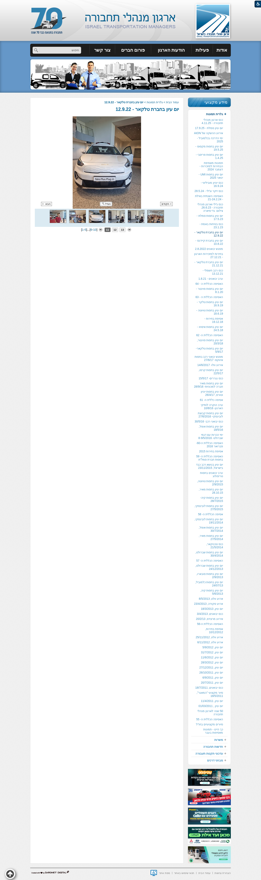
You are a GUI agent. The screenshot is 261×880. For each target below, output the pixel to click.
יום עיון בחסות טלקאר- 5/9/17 (209, 350)
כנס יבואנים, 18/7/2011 (209, 687)
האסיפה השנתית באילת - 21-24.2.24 (209, 197)
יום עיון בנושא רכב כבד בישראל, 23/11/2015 (209, 466)
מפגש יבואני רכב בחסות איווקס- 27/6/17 (209, 358)
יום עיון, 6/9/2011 (212, 677)
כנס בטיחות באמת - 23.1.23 (211, 225)
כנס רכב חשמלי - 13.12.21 (213, 272)
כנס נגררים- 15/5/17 (211, 378)
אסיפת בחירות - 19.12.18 (213, 320)
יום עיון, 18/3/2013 (212, 608)
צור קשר (102, 50)
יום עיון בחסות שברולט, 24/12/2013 (209, 567)
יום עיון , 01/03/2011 (211, 706)
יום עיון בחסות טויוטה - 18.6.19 (209, 312)
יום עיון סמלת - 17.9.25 (209, 128)
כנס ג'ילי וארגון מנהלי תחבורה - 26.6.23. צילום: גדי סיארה (210, 207)
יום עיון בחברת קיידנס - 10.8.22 (209, 242)
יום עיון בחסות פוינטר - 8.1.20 (209, 290)
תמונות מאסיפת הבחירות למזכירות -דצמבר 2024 (211, 166)
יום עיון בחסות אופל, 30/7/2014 (211, 529)
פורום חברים (133, 50)
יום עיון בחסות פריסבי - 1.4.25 (209, 156)
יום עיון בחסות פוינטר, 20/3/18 (210, 342)
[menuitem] (222, 50)
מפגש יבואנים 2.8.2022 (209, 248)
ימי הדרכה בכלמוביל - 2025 (210, 140)
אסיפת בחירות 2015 (211, 451)
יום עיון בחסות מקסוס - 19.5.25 (209, 148)
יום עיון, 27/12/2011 (211, 667)
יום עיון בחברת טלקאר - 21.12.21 (208, 264)
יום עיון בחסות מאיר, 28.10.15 (211, 491)
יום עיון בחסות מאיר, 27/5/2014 (211, 537)
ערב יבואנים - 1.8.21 (210, 278)
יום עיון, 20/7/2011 (212, 682)
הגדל (106, 203)
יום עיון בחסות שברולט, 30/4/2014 (209, 554)
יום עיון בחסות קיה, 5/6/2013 (211, 592)
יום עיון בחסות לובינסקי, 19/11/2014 (209, 521)
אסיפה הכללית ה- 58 (210, 514)
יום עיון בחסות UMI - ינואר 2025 (211, 176)
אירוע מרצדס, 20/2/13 (209, 618)
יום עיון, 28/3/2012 (212, 662)
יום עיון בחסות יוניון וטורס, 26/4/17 (212, 393)
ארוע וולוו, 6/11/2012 (210, 642)
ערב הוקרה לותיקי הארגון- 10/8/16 (212, 406)
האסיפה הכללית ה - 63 (209, 297)
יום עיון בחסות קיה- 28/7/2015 (211, 499)
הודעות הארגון (171, 50)
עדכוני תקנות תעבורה (209, 753)
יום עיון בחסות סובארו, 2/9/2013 (209, 575)
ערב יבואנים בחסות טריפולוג (211, 474)
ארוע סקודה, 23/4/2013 (208, 603)
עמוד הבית (172, 102)
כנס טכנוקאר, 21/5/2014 (214, 545)
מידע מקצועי (215, 102)
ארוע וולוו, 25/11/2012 (209, 637)
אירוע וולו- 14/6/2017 (210, 365)
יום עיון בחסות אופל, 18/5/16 (211, 428)
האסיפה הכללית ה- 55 (209, 719)
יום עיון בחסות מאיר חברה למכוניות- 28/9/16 (208, 385)
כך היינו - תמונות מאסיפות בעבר (213, 731)
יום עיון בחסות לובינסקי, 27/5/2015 (209, 507)
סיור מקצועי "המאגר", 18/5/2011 (210, 694)
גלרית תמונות (155, 102)
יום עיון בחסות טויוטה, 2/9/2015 (210, 483)
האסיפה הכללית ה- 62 (209, 335)
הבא (46, 203)
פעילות (202, 50)
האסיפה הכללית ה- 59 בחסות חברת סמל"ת (209, 458)
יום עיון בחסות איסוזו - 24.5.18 (210, 328)
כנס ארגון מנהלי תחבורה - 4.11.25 (212, 121)
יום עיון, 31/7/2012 (212, 652)
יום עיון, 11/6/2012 (212, 657)
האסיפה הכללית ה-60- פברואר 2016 (209, 444)
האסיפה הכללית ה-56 (210, 624)
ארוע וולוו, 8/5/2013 (211, 598)
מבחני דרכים (215, 760)
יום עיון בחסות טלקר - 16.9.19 (210, 303)
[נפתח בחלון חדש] (154, 873)
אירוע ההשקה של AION (208, 133)
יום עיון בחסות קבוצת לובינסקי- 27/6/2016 (210, 415)
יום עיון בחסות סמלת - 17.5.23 (210, 217)
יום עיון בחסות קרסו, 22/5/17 (211, 371)
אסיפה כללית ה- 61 (211, 399)
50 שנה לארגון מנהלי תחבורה (210, 712)
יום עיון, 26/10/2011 (211, 672)
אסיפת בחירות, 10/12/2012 (214, 630)
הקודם (166, 203)
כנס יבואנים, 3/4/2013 (210, 613)
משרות (218, 739)
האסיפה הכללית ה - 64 (209, 283)
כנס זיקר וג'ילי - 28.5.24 (209, 191)
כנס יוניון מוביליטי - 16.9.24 (212, 184)
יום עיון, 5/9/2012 (212, 647)
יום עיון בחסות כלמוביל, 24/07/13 (209, 584)
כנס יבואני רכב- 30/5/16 (209, 421)
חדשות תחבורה (213, 746)
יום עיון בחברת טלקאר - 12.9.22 (147, 109)
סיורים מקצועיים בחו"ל (209, 724)
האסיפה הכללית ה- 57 (209, 560)
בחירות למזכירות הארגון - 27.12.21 (208, 255)
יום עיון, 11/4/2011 (212, 701)
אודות (222, 50)
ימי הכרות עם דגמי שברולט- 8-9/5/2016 (210, 436)
